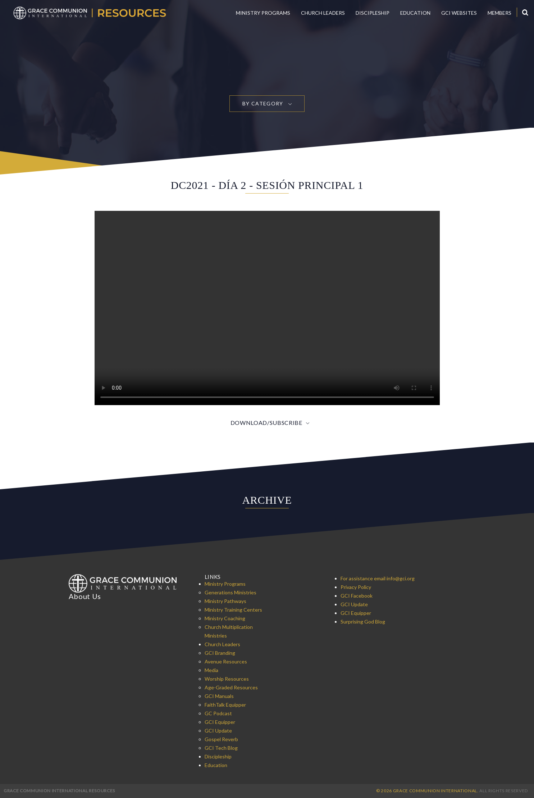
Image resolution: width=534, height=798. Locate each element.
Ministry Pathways (225, 601)
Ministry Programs (263, 13)
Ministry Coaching (225, 618)
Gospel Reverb (221, 739)
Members (499, 13)
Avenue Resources (226, 661)
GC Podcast (218, 713)
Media (211, 670)
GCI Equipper (220, 722)
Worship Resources (227, 679)
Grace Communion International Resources (59, 790)
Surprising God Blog (363, 621)
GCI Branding (220, 653)
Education (415, 13)
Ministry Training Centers (233, 610)
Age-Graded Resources (231, 687)
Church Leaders (323, 13)
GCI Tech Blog (221, 748)
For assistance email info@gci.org (378, 578)
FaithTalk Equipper (225, 705)
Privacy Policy (356, 587)
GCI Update (218, 730)
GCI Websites (459, 13)
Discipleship (372, 13)
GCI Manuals (219, 696)
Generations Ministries (230, 592)
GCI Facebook (357, 596)
